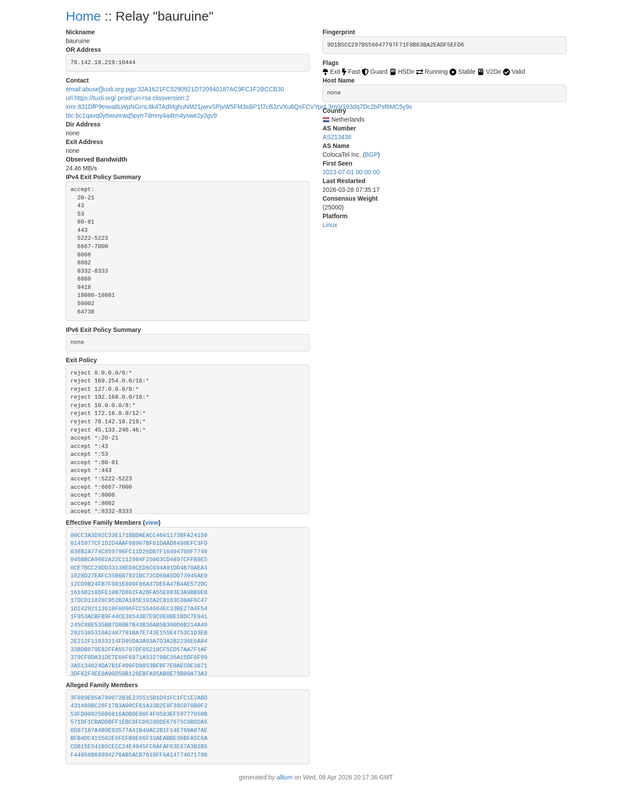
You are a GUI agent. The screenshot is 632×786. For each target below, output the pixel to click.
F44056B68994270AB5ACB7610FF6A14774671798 (139, 755)
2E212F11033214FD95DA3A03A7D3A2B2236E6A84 (139, 641)
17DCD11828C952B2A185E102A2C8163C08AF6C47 (139, 600)
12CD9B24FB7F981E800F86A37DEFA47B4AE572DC (139, 584)
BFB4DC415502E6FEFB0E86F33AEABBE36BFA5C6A (139, 738)
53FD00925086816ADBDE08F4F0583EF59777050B (139, 714)
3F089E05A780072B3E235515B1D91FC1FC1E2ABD (139, 698)
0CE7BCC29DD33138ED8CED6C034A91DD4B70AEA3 (139, 568)
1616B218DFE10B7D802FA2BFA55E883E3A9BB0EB (139, 592)
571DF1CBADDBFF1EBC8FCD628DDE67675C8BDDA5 (139, 722)
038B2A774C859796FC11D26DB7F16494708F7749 (139, 551)
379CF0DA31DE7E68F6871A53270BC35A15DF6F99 (139, 657)
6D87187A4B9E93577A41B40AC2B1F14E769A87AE (139, 730)
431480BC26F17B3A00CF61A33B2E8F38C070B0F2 (139, 706)
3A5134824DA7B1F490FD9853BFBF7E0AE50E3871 (139, 666)
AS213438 (337, 137)
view (151, 522)
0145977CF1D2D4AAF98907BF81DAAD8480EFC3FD (139, 543)
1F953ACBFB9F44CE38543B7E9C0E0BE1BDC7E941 (139, 616)
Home (83, 16)
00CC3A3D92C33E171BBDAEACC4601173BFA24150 (139, 535)
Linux (330, 224)
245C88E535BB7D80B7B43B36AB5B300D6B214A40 (139, 625)
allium (284, 777)
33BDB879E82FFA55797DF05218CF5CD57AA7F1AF (139, 649)
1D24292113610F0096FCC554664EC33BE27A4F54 (139, 609)
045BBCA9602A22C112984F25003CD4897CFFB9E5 (139, 559)
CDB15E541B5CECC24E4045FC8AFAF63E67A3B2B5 (139, 746)
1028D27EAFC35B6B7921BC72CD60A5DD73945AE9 (139, 576)
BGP (371, 154)
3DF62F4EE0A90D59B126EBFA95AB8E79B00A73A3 (139, 674)
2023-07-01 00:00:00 (351, 172)
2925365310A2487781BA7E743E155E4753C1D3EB (139, 633)
